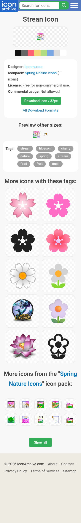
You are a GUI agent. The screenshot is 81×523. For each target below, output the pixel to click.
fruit (40, 164)
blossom (45, 148)
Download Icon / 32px (41, 101)
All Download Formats (40, 110)
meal (55, 164)
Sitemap (69, 471)
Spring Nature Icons (41, 73)
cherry (65, 148)
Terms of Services (44, 471)
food (24, 164)
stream (63, 156)
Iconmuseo (34, 67)
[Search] (64, 5)
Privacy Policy (16, 471)
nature (25, 156)
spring (43, 156)
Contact (67, 464)
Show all (40, 442)
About (53, 464)
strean (25, 148)
